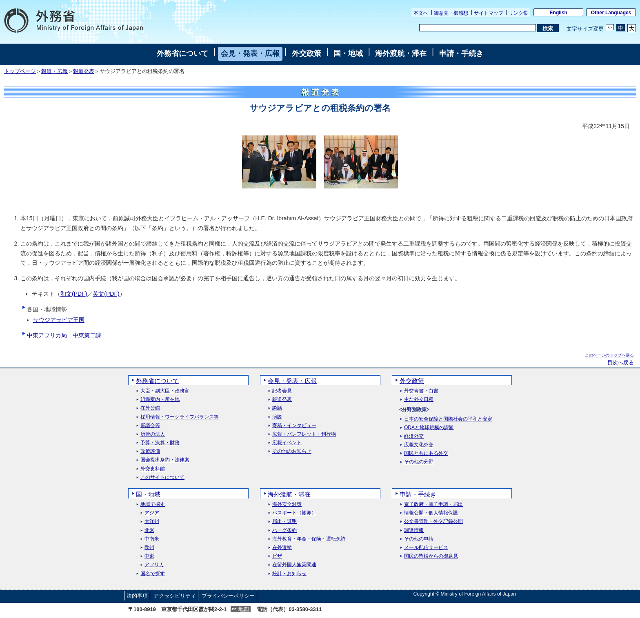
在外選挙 (282, 547)
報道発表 (83, 71)
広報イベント (287, 442)
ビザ (277, 556)
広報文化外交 (418, 444)
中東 (149, 556)
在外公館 (150, 408)
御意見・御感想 (451, 13)
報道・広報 (54, 71)
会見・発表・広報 (250, 53)
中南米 (151, 539)
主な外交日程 (418, 399)
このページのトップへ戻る (609, 355)
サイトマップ (488, 13)
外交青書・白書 (421, 391)
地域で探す (152, 504)
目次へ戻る (620, 362)
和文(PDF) (73, 293)
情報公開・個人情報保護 (431, 513)
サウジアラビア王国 (58, 320)
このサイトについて (162, 477)
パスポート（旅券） (294, 513)
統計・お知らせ (289, 573)
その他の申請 (418, 539)
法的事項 (137, 596)
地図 (243, 609)
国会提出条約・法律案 (164, 460)
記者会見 (282, 391)
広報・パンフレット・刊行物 (304, 434)
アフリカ (154, 564)
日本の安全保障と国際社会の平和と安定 (448, 419)
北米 (149, 530)
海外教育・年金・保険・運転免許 (309, 539)
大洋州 (151, 521)
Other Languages (611, 13)
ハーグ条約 (284, 530)
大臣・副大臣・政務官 (164, 391)
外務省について (182, 53)
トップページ (20, 71)
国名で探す (152, 573)
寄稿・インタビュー (294, 425)
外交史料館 (152, 469)
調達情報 (414, 530)
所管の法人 (152, 434)
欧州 (149, 547)
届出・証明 (284, 521)
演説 (277, 417)
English (558, 13)
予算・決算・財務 (160, 442)
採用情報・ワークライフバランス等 (179, 417)
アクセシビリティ (174, 596)
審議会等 (150, 425)
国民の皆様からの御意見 (431, 556)
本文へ (420, 13)
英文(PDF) (106, 293)
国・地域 (348, 53)
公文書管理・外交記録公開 (433, 521)
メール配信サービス (426, 547)
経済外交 (414, 436)
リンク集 (518, 13)
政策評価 (150, 451)
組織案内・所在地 (160, 399)
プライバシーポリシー (228, 596)
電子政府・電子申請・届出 (433, 504)
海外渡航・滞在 (401, 53)
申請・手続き (461, 53)
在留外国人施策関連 (294, 564)
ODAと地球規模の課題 (429, 427)
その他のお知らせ (291, 451)
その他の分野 (418, 462)
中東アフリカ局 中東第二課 (64, 335)
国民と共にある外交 (426, 453)
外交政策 (306, 53)
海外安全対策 (287, 504)
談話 (277, 408)
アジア (151, 513)
